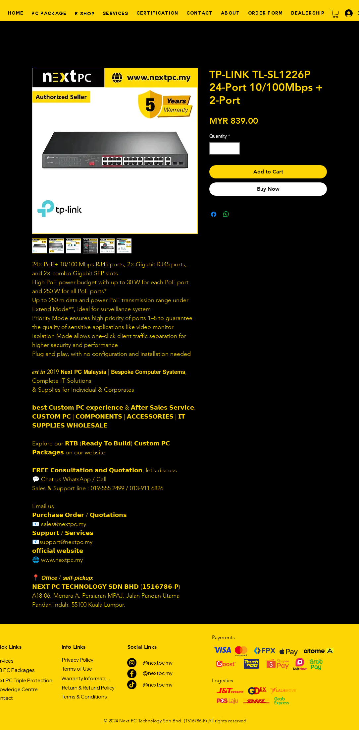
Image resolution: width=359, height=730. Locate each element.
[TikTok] (131, 684)
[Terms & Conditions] (84, 696)
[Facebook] (131, 673)
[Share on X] (239, 214)
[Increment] (235, 148)
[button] (335, 14)
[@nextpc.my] (157, 662)
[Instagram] (131, 662)
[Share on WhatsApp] (226, 214)
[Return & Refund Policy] (88, 687)
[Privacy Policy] (77, 659)
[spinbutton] (225, 148)
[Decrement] (214, 148)
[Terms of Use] (76, 668)
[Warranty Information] (86, 678)
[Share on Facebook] (214, 214)
